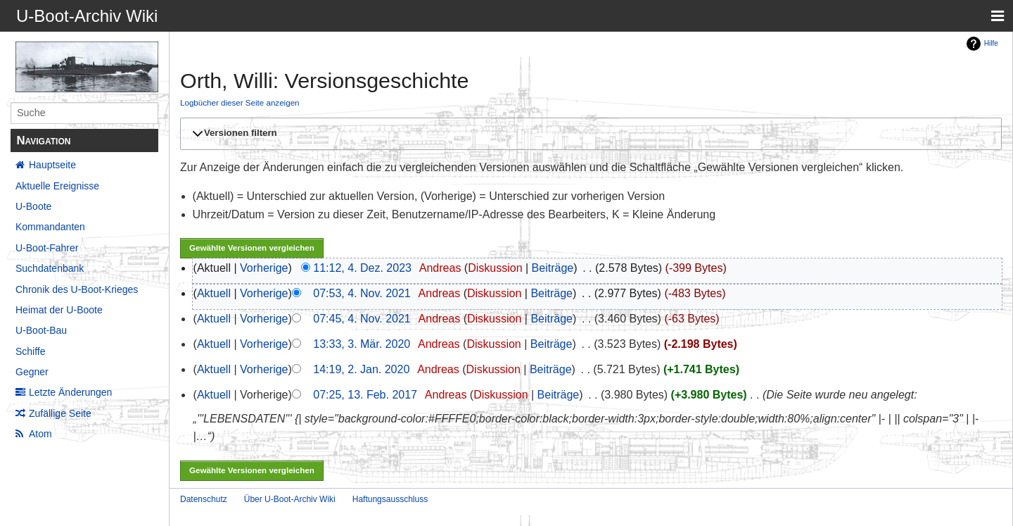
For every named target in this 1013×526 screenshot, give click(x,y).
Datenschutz (203, 499)
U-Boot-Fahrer (46, 247)
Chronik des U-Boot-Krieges (76, 289)
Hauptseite (52, 164)
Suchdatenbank (49, 268)
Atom (40, 433)
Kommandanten (50, 226)
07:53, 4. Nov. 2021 (361, 293)
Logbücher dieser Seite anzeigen (240, 102)
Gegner (32, 371)
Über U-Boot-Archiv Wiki (290, 499)
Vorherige (264, 268)
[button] (589, 134)
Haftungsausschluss (390, 499)
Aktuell (214, 293)
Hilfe (991, 43)
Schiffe (30, 351)
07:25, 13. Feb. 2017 (365, 395)
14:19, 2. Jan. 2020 (361, 369)
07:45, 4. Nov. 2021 (361, 319)
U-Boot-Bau (41, 330)
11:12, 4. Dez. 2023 (362, 268)
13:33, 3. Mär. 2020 (361, 344)
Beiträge (553, 268)
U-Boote (33, 206)
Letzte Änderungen (70, 392)
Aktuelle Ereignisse (57, 186)
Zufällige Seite (60, 413)
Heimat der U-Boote (59, 309)
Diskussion (495, 268)
